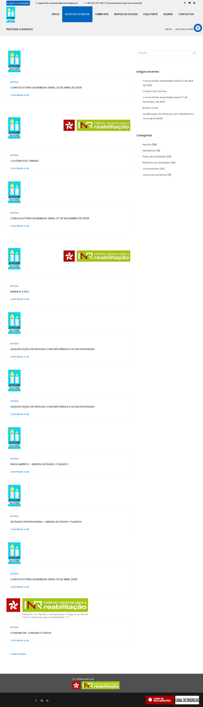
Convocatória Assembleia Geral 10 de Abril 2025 (43, 579)
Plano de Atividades (154, 156)
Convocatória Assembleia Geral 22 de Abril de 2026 (46, 87)
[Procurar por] (166, 53)
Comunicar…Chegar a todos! (31, 633)
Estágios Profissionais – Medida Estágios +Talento (46, 522)
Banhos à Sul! (19, 291)
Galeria (168, 14)
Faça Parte (150, 14)
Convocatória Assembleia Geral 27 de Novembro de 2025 (49, 218)
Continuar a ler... (20, 95)
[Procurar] (194, 53)
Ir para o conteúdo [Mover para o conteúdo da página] (18, 3)
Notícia (14, 82)
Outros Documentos (155, 174)
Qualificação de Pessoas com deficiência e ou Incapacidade (52, 349)
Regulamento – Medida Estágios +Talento (39, 464)
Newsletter (149, 150)
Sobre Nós (101, 14)
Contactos (186, 14)
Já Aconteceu (151, 168)
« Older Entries (18, 654)
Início (55, 14)
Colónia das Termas (24, 161)
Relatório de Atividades (156, 162)
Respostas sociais (126, 14)
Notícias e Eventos (77, 14)
